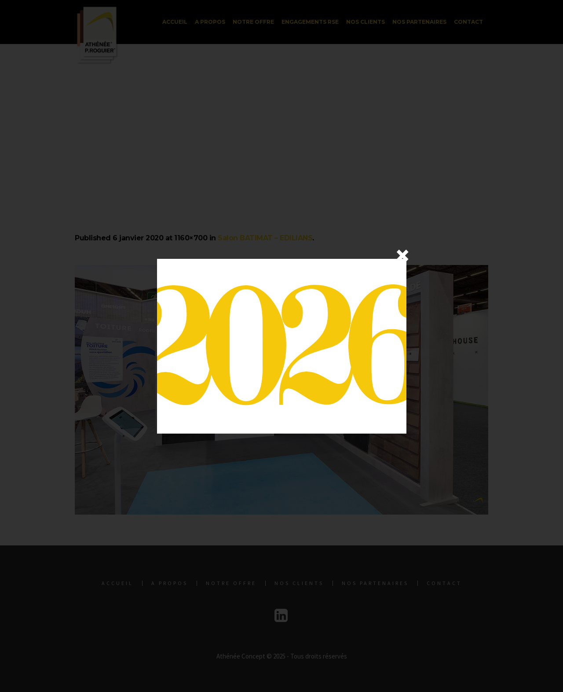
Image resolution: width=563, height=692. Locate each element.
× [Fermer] (402, 255)
